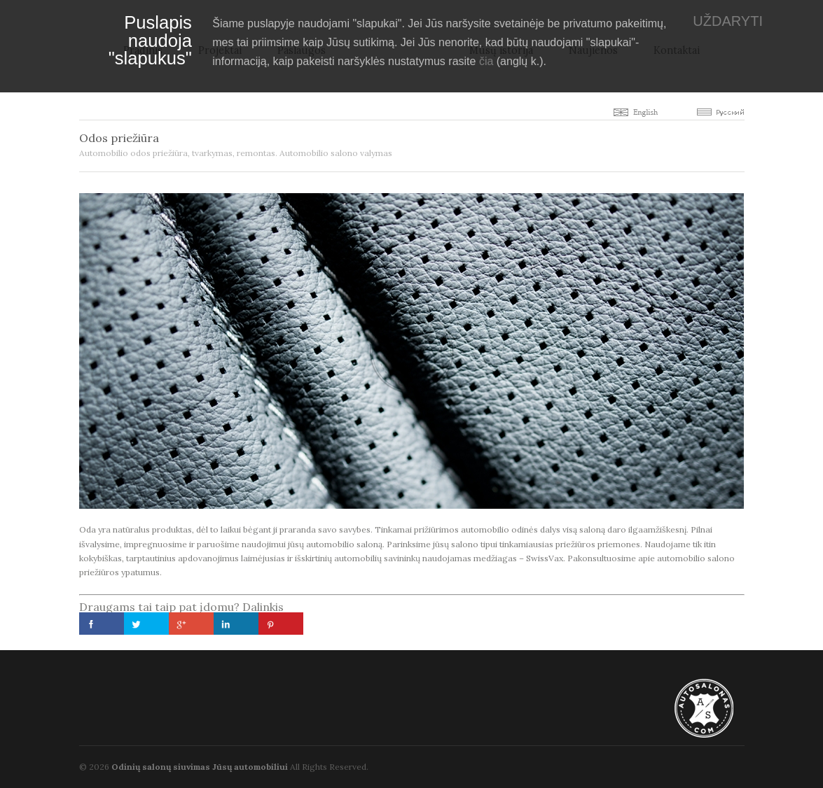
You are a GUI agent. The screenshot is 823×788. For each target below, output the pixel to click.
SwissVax (544, 558)
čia (486, 61)
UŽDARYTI (728, 21)
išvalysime (99, 544)
